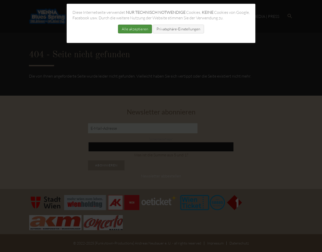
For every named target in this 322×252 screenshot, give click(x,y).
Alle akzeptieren (135, 29)
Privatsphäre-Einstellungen (178, 29)
